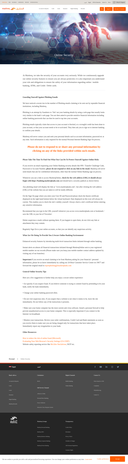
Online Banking (69, 385)
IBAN (38, 381)
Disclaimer (68, 432)
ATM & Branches (97, 2)
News (109, 2)
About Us (104, 2)
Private (27, 2)
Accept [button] (117, 459)
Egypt (89, 2)
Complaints (96, 385)
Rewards (83, 8)
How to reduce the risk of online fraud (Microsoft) (42, 338)
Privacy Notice (69, 436)
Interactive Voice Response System (45, 407)
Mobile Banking (69, 381)
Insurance (65, 8)
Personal (4, 2)
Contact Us (96, 395)
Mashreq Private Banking (43, 445)
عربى (85, 2)
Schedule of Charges (70, 441)
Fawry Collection (41, 402)
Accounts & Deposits (44, 8)
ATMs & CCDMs (41, 393)
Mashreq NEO (40, 432)
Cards (53, 8)
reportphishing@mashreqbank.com (58, 265)
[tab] (44, 9)
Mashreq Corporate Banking (43, 441)
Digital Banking (74, 8)
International (34, 2)
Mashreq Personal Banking (43, 427)
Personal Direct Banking (42, 398)
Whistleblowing (97, 390)
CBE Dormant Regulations (72, 445)
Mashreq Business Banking (43, 436)
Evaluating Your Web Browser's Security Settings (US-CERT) (46, 341)
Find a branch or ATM (99, 381)
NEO (10, 2)
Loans (58, 8)
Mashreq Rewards (13, 404)
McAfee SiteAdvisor (58, 344)
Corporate (21, 2)
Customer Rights (69, 450)
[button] (102, 458)
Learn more (88, 459)
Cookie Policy (69, 427)
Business (14, 2)
